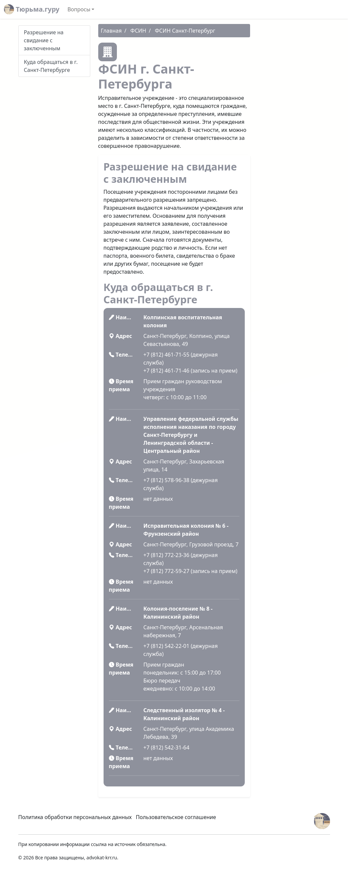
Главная (111, 30)
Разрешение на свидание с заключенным (44, 40)
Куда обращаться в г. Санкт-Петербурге (51, 66)
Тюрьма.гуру (31, 9)
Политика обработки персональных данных (75, 817)
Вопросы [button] (78, 9)
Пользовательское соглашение (176, 817)
